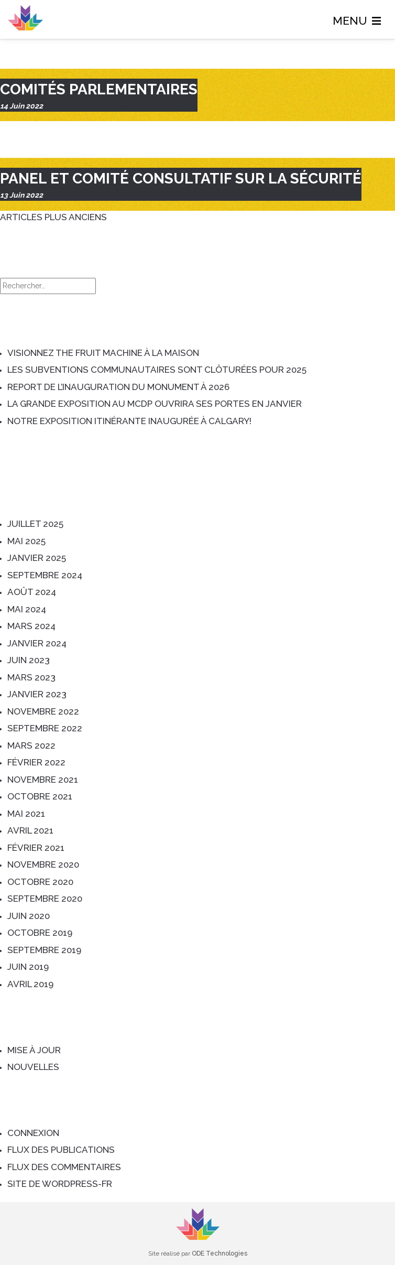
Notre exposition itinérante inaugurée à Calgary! (129, 421)
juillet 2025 (35, 523)
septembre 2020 (44, 898)
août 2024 (31, 592)
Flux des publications (61, 1149)
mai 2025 (26, 541)
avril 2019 (30, 984)
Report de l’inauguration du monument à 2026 (118, 387)
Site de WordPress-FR (59, 1183)
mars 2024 (31, 626)
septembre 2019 (44, 950)
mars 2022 (31, 745)
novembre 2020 (43, 864)
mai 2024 (26, 609)
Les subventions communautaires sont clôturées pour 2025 (156, 369)
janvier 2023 (37, 694)
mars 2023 (31, 677)
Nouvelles (33, 1067)
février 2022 (36, 762)
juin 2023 (28, 660)
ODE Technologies (219, 1253)
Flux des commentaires (64, 1167)
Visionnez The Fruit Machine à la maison (103, 353)
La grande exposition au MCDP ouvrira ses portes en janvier (154, 403)
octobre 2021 (39, 796)
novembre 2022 (43, 711)
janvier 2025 (36, 558)
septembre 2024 (44, 575)
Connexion (33, 1133)
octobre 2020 (40, 882)
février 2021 (35, 847)
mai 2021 (26, 813)
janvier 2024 (37, 643)
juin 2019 (28, 966)
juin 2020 (28, 916)
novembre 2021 (42, 779)
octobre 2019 (39, 932)
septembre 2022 (44, 728)
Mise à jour (34, 1050)
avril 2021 (30, 830)
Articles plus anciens (53, 217)
